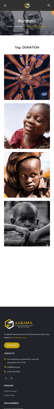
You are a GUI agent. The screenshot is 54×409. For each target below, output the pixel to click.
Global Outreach (10, 391)
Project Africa (9, 395)
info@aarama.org (19, 337)
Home (9, 26)
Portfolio (19, 26)
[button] (49, 5)
